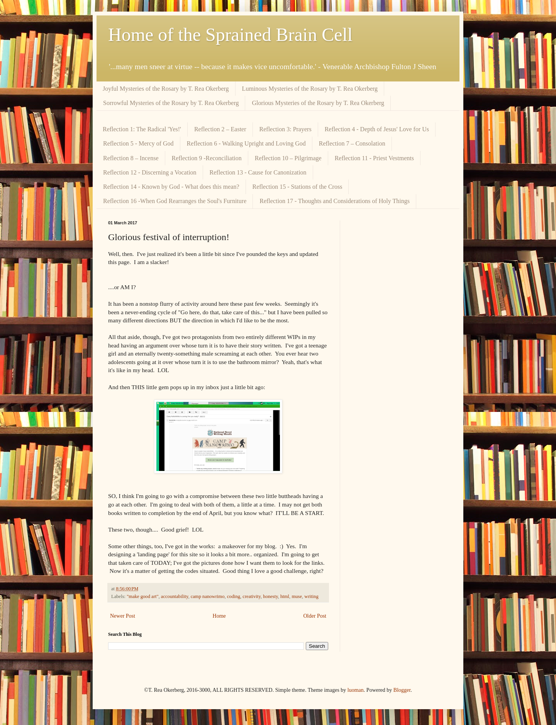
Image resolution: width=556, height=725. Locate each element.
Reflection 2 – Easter (220, 129)
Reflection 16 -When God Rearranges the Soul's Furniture (174, 201)
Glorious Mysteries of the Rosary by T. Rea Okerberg (318, 103)
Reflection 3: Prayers (285, 129)
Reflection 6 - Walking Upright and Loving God (246, 143)
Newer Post (122, 616)
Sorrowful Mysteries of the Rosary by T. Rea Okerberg (171, 103)
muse (297, 596)
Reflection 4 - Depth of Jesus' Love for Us (377, 129)
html (284, 596)
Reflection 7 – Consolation (352, 143)
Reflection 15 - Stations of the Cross (297, 186)
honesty (270, 596)
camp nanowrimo (208, 596)
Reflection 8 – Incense (131, 158)
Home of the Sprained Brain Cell (230, 34)
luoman (356, 690)
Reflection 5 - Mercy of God (138, 143)
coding (233, 596)
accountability (174, 596)
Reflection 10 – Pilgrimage (288, 158)
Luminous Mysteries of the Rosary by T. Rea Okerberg (310, 88)
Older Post (315, 616)
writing (311, 596)
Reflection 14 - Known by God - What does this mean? (171, 186)
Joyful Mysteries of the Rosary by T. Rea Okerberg (166, 88)
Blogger (401, 690)
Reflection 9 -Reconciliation (207, 158)
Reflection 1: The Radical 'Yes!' (142, 129)
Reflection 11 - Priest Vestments (374, 158)
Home (219, 616)
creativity (251, 596)
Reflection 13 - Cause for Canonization (258, 172)
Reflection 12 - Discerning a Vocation (150, 172)
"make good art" (142, 596)
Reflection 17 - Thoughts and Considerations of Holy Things (334, 201)
